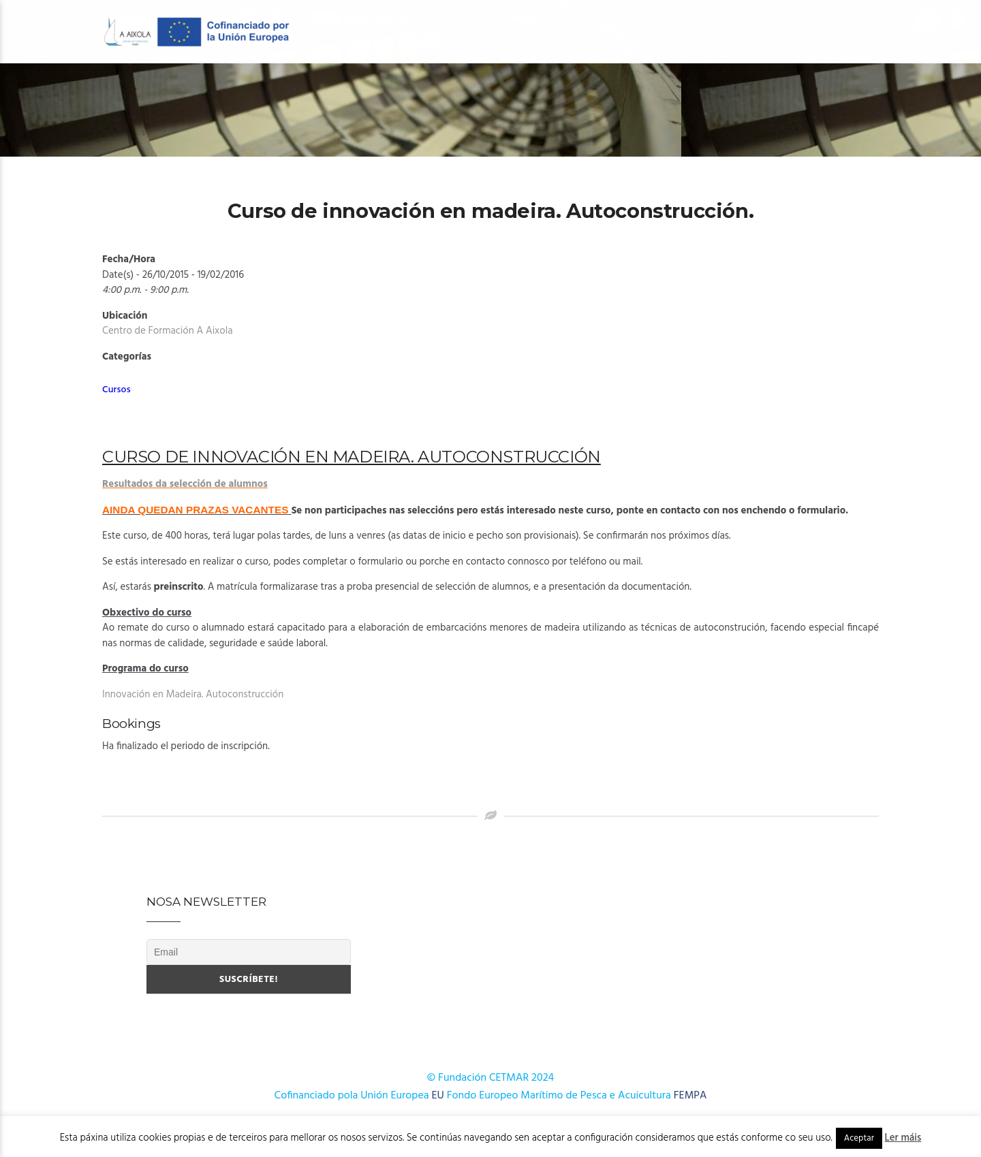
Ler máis (903, 1138)
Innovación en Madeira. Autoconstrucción (192, 694)
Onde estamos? (828, 27)
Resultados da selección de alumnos (185, 484)
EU (438, 1096)
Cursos (116, 390)
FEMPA (690, 1096)
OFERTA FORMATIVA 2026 (559, 27)
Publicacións (676, 27)
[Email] (248, 952)
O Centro (446, 27)
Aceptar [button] (859, 1138)
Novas (751, 27)
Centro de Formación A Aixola (167, 331)
